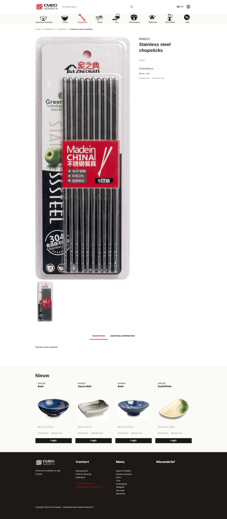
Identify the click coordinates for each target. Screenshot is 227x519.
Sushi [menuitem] (99, 18)
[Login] (188, 6)
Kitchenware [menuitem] (134, 18)
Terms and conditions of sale (47, 471)
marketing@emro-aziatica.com (89, 487)
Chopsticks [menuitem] (82, 18)
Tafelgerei (120, 487)
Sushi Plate (164, 386)
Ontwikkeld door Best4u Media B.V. (78, 507)
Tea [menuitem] (116, 18)
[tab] (99, 336)
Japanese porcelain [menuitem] (44, 18)
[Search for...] (94, 6)
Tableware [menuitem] (152, 18)
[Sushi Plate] (173, 409)
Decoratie (120, 490)
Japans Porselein (123, 471)
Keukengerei (121, 484)
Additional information (122, 336)
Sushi (118, 477)
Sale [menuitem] (187, 18)
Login (53, 440)
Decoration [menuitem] (170, 18)
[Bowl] (53, 409)
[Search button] (131, 6)
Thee (118, 480)
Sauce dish (84, 386)
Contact (38, 474)
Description (98, 336)
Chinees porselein (124, 474)
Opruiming (120, 493)
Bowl (41, 386)
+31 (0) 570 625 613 (84, 483)
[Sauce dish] (93, 409)
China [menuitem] (64, 18)
